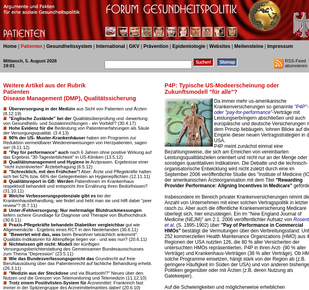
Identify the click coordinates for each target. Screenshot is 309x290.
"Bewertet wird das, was (34, 234)
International (110, 46)
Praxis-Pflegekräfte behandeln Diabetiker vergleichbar (66, 224)
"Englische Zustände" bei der (40, 118)
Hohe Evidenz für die (31, 128)
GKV (134, 46)
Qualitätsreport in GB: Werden (41, 181)
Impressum (280, 46)
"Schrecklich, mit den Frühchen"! (44, 171)
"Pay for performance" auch (39, 152)
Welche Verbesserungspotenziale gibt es (52, 195)
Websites (219, 46)
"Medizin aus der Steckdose (38, 273)
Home (9, 46)
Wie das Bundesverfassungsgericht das (51, 258)
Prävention (155, 46)
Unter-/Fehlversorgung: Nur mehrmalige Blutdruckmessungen (75, 210)
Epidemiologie (188, 46)
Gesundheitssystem (69, 46)
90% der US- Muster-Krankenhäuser (47, 137)
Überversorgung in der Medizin (42, 108)
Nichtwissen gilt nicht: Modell (40, 244)
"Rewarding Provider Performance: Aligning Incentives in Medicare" (234, 182)
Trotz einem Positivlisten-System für (48, 282)
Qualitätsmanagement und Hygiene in (49, 162)
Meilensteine (248, 46)
